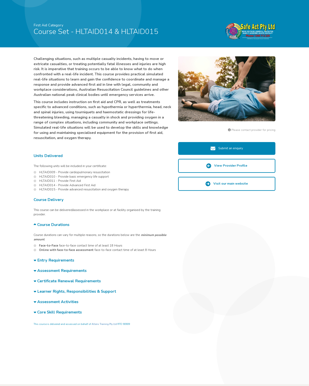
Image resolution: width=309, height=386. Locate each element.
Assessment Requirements (60, 270)
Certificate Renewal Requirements (67, 281)
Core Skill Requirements (58, 312)
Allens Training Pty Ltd (104, 324)
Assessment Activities (56, 301)
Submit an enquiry (227, 148)
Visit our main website (227, 183)
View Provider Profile (226, 165)
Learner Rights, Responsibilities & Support (75, 291)
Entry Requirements (54, 260)
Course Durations (51, 224)
